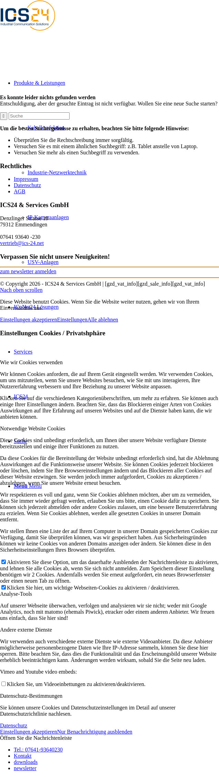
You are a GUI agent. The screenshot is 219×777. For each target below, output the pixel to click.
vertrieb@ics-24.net (22, 243)
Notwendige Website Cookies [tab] (32, 428)
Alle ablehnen (102, 320)
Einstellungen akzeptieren (28, 320)
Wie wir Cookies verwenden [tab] (31, 362)
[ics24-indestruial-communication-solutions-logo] (34, 32)
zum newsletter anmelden (28, 271)
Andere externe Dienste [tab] (26, 630)
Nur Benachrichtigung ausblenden (95, 732)
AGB (19, 191)
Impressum (26, 179)
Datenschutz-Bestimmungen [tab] (31, 696)
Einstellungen (72, 320)
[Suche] (39, 116)
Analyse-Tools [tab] (16, 594)
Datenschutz (27, 185)
